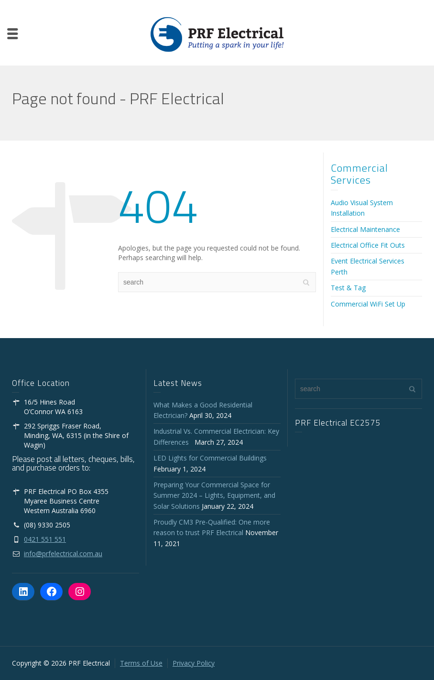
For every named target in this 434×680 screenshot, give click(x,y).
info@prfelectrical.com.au (63, 553)
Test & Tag (348, 287)
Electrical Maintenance (365, 229)
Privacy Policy (194, 663)
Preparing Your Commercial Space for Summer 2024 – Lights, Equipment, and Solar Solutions (214, 495)
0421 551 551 (45, 539)
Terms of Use (141, 663)
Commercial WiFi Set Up (368, 303)
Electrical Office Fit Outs (368, 245)
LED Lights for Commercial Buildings (210, 457)
